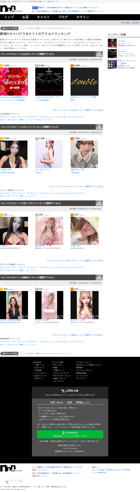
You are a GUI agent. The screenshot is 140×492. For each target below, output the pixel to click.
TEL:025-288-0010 (70, 448)
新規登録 (135, 23)
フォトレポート (40, 373)
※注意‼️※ (4, 246)
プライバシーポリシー (84, 370)
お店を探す (37, 362)
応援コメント (59, 370)
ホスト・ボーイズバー (9, 120)
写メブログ (58, 365)
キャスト (43, 17)
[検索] (13, 480)
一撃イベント (40, 365)
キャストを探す (58, 362)
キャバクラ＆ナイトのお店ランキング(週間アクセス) (52, 54)
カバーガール (59, 381)
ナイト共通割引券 (99, 472)
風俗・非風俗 (46, 8)
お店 (25, 17)
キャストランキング (61, 373)
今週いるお (75, 246)
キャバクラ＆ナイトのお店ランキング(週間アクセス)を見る (77, 110)
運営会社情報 (81, 373)
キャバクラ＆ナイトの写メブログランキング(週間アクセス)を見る (75, 261)
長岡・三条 (50, 11)
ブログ (63, 17)
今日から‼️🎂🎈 (42, 320)
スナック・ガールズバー (28, 117)
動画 (55, 368)
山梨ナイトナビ (97, 11)
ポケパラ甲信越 (98, 470)
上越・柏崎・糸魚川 (65, 11)
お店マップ (39, 378)
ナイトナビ (23, 28)
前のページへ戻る (10, 28)
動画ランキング (60, 378)
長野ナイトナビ (82, 11)
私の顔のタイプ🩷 (43, 246)
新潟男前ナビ (60, 8)
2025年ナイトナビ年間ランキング (88, 365)
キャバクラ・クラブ (8, 117)
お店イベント (40, 368)
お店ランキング (40, 376)
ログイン (82, 17)
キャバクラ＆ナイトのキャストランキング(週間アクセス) (52, 127)
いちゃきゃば (60, 117)
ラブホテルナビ (92, 8)
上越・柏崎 (61, 473)
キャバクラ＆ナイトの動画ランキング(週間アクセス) (52, 277)
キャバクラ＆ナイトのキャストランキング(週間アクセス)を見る (75, 186)
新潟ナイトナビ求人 (75, 8)
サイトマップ (81, 378)
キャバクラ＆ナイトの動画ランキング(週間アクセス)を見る (77, 335)
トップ (9, 17)
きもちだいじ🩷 (78, 320)
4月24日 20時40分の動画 (10, 320)
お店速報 (38, 370)
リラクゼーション (46, 117)
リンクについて (82, 376)
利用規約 (79, 368)
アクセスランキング (83, 362)
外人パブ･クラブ (44, 120)
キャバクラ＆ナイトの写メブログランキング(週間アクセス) (52, 203)
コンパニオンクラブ (75, 117)
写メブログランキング (62, 376)
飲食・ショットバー (28, 120)
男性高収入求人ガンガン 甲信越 (118, 470)
